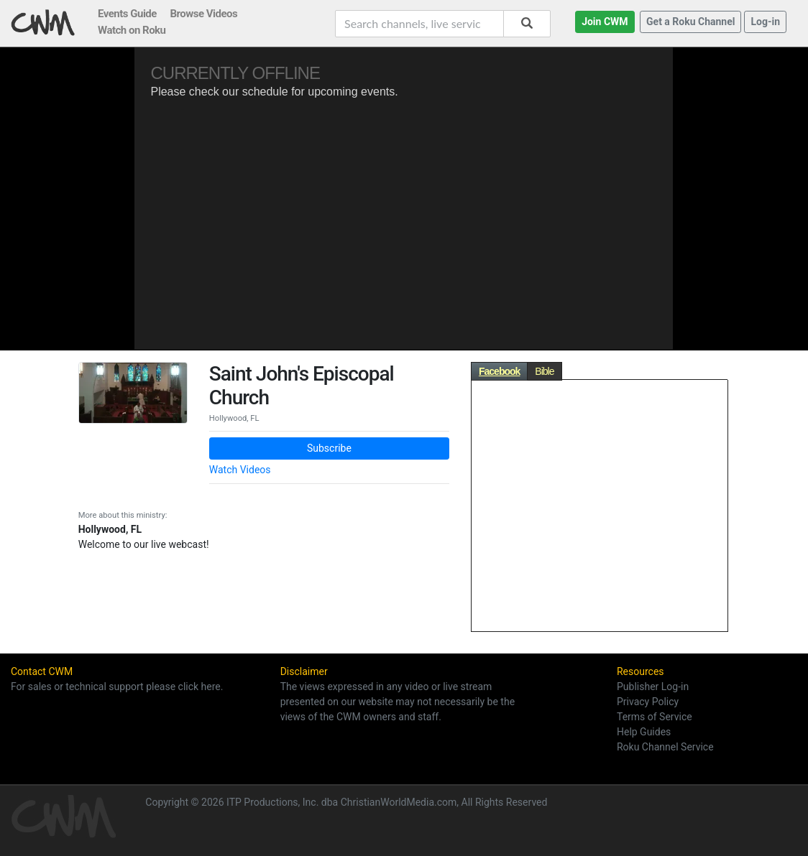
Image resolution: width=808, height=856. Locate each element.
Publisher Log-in (653, 686)
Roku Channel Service (665, 747)
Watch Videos (240, 469)
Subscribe (329, 448)
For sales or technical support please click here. (117, 686)
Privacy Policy (648, 701)
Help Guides (644, 732)
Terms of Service (654, 716)
